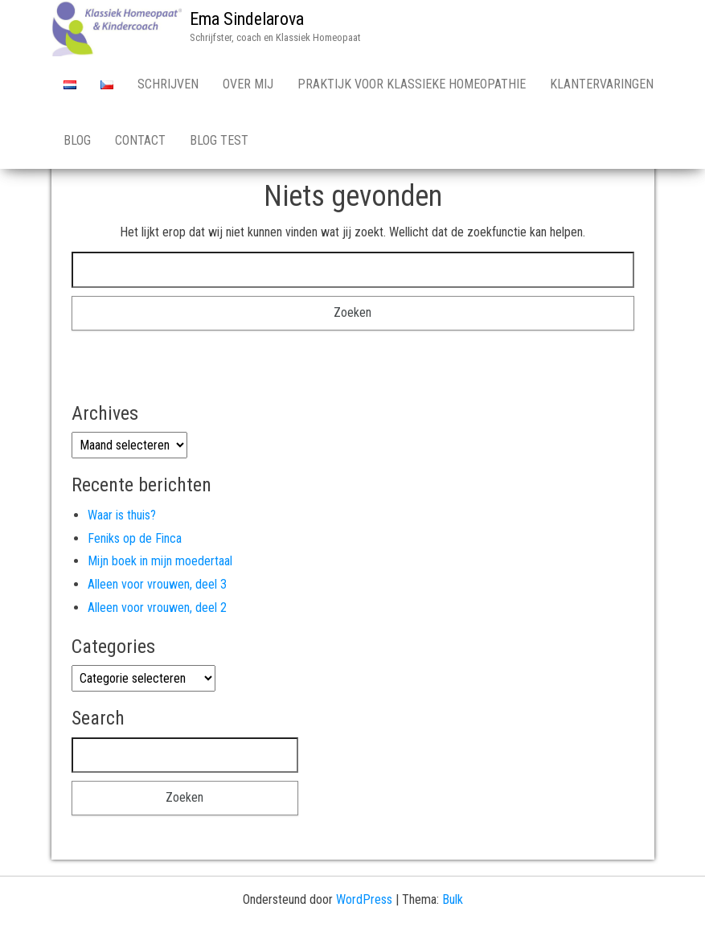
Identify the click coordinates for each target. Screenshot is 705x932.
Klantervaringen (602, 84)
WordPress (364, 899)
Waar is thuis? (122, 515)
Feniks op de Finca (135, 538)
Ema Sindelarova (247, 19)
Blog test (219, 140)
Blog (77, 140)
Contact (140, 140)
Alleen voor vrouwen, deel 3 (157, 584)
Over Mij (248, 84)
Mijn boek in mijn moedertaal (160, 561)
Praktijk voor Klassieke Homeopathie (411, 84)
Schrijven (168, 84)
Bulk (452, 899)
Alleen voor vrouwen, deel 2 (157, 607)
